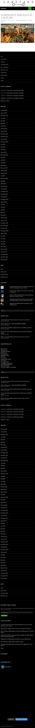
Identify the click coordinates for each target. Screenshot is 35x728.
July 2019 (3, 175)
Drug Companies (4, 67)
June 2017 (3, 207)
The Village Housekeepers (7, 363)
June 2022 (3, 118)
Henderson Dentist (5, 365)
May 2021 (3, 147)
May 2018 (3, 181)
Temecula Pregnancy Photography (8, 367)
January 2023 (4, 113)
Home (2, 648)
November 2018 (4, 178)
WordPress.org (4, 277)
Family (2, 80)
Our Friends (4, 653)
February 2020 (4, 168)
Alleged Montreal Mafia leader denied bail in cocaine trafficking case (16, 639)
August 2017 (4, 202)
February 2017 (4, 217)
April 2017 (3, 212)
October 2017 (4, 196)
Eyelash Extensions (5, 355)
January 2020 (4, 170)
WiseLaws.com (4, 350)
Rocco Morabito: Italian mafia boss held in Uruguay (12, 641)
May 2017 (3, 209)
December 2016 (4, 223)
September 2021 (4, 141)
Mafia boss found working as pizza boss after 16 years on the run (15, 336)
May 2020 (3, 160)
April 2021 (3, 149)
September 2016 (4, 230)
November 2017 (4, 194)
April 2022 (3, 123)
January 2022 (4, 131)
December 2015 (4, 254)
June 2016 (3, 238)
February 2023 (4, 110)
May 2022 (3, 120)
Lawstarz (3, 8)
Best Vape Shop (4, 354)
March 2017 (3, 215)
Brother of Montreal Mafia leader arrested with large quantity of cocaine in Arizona (21, 295)
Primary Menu (33, 8)
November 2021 (4, 136)
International (4, 75)
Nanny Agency (4, 348)
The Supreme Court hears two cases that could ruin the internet (15, 319)
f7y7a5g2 (3, 98)
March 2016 (3, 246)
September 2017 (4, 199)
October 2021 (4, 139)
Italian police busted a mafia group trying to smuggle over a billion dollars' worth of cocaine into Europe (21, 300)
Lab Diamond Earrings (5, 351)
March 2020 (3, 165)
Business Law (4, 72)
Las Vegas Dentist (5, 362)
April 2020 (3, 162)
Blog (2, 56)
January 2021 (4, 152)
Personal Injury (4, 69)
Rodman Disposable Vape (6, 364)
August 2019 (4, 173)
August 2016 (4, 233)
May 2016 (3, 241)
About (8, 100)
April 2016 (3, 244)
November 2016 (4, 225)
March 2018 (3, 183)
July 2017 (3, 204)
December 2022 (4, 115)
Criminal (3, 61)
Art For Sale (3, 360)
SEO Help (3, 356)
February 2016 (4, 249)
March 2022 (3, 126)
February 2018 (4, 186)
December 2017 (4, 191)
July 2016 (3, 236)
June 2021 (3, 144)
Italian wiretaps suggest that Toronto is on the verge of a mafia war (16, 628)
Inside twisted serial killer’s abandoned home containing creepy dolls (16, 327)
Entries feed (3, 271)
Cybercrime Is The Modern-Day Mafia (15, 90)
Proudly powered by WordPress (7, 726)
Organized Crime (4, 64)
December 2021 (4, 134)
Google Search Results (6, 359)
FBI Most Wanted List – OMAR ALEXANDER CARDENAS (13, 323)
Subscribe (4, 615)
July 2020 (3, 157)
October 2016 (4, 228)
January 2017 (4, 220)
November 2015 (4, 257)
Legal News (3, 59)
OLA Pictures (4, 358)
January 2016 (4, 251)
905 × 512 (13, 20)
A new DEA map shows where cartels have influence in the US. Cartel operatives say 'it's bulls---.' (22, 287)
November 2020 (4, 154)
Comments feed (4, 274)
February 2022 (4, 128)
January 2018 (4, 189)
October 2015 (4, 259)
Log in (2, 269)
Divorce (2, 78)
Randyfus (3, 100)
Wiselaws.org (4, 352)
